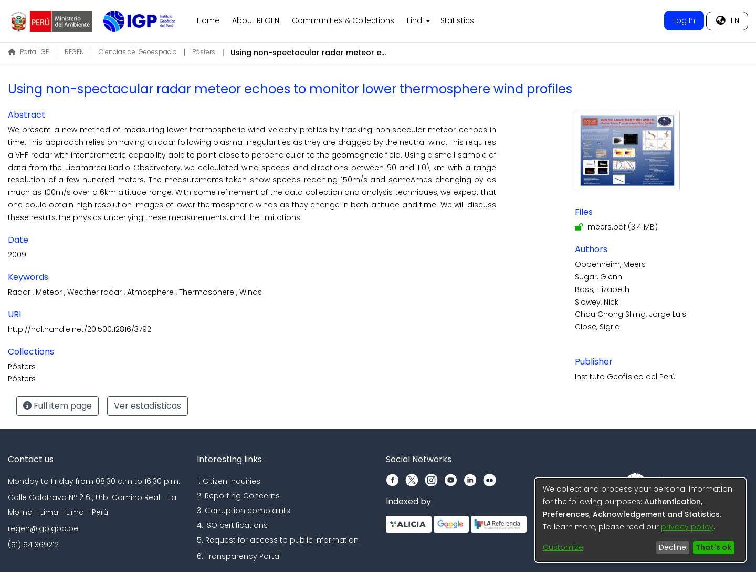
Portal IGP (28, 51)
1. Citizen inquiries (228, 481)
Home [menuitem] (208, 20)
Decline (672, 547)
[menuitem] (417, 21)
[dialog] (641, 520)
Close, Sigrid (597, 326)
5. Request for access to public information (278, 540)
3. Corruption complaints (243, 510)
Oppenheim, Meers (610, 264)
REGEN (74, 51)
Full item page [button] (57, 406)
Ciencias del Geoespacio (138, 51)
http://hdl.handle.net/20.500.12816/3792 (79, 329)
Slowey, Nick (596, 302)
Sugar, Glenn (598, 277)
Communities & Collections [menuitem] (343, 20)
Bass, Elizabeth (602, 289)
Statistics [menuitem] (457, 20)
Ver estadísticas (147, 406)
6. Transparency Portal (239, 556)
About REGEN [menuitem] (255, 20)
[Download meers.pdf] (616, 227)
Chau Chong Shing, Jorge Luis (630, 314)
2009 (17, 254)
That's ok (713, 547)
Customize (563, 547)
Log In (684, 20)
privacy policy (687, 527)
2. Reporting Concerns (238, 496)
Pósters (203, 51)
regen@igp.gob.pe (43, 528)
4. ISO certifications (232, 525)
